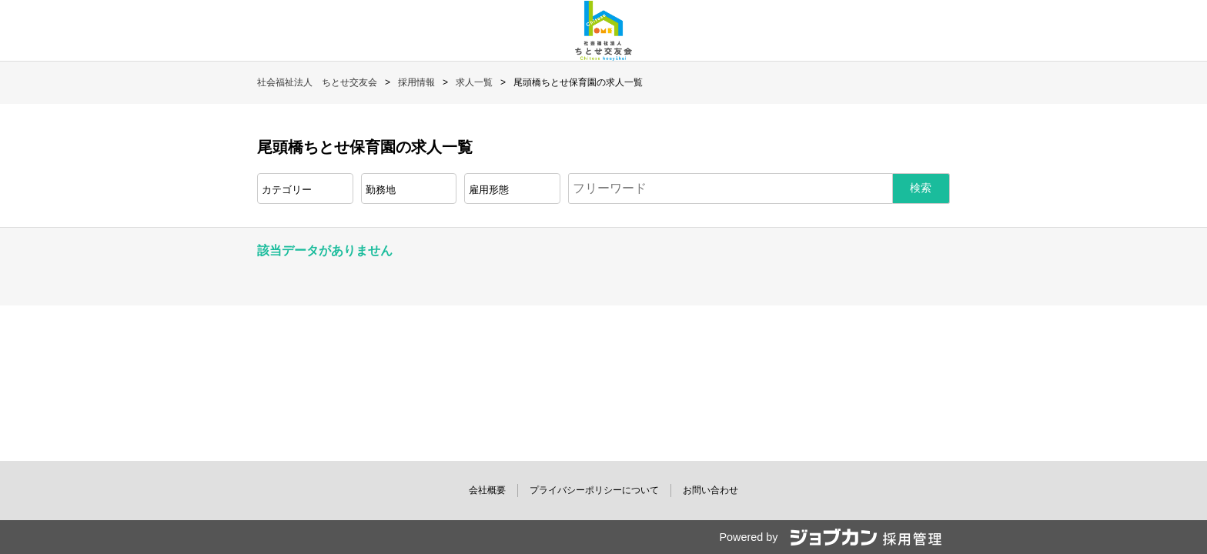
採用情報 (416, 82)
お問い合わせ (710, 490)
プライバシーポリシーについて (594, 490)
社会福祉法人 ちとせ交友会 (317, 82)
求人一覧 (474, 82)
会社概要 (487, 490)
